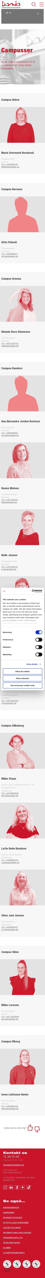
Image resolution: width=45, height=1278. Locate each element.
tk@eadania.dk (9, 703)
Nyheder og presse (12, 1218)
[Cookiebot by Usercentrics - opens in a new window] (32, 591)
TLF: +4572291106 (9, 701)
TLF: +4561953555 (9, 433)
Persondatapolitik (13, 1238)
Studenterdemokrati (14, 1253)
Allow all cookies (22, 671)
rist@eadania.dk (9, 796)
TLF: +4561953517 (9, 254)
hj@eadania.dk (8, 569)
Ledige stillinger (12, 1228)
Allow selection (22, 678)
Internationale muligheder (17, 1233)
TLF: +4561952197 (9, 927)
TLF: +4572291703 (9, 344)
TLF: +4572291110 (9, 567)
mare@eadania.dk (10, 167)
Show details (32, 664)
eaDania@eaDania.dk (13, 1165)
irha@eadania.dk (10, 1109)
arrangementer (11, 1208)
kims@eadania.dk (10, 346)
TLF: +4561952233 (9, 1106)
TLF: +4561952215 (9, 164)
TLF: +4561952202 (9, 860)
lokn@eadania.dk (10, 863)
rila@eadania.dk (9, 1019)
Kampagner (8, 1213)
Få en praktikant (11, 1243)
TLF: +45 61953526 (9, 793)
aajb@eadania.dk (10, 436)
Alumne (7, 1248)
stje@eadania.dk (9, 930)
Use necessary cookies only (22, 685)
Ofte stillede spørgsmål (16, 1223)
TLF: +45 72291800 (10, 1017)
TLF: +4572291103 (9, 500)
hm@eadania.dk (9, 502)
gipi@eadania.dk (9, 256)
